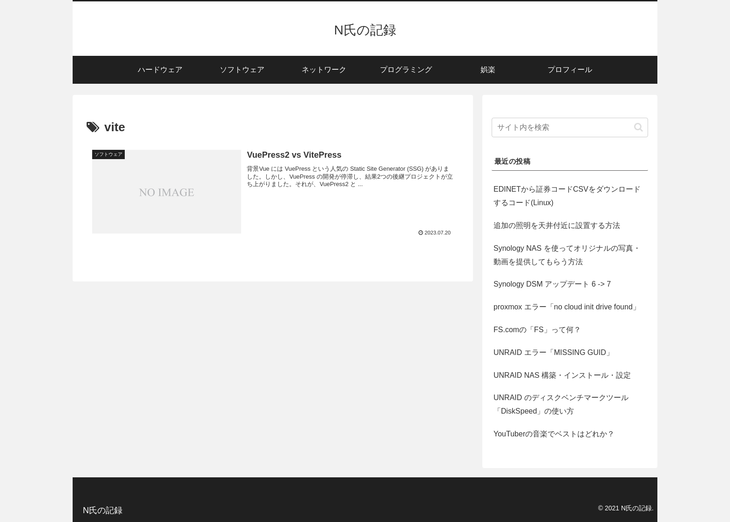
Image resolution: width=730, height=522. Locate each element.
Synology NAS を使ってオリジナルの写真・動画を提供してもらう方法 (567, 255)
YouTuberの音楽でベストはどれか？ (554, 434)
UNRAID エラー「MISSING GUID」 (553, 352)
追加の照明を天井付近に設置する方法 (556, 225)
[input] (570, 127)
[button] (638, 127)
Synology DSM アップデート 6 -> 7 (552, 284)
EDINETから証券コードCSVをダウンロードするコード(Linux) (567, 196)
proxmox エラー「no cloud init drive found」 (566, 307)
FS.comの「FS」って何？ (537, 330)
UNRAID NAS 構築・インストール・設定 (562, 375)
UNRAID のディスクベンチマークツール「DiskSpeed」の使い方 (561, 404)
